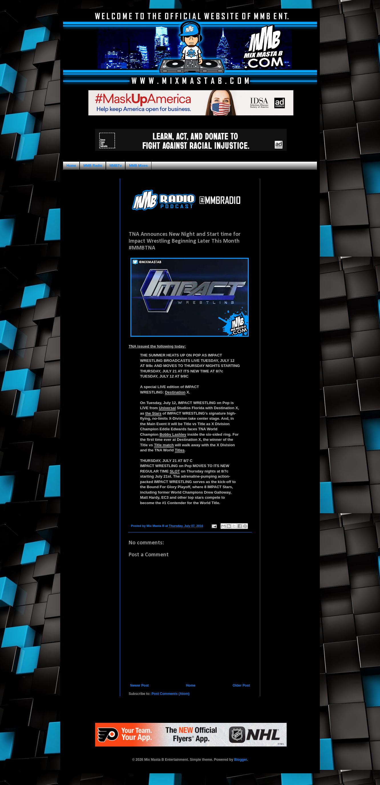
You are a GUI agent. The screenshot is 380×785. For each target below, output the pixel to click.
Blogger (240, 760)
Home (71, 166)
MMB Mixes (138, 166)
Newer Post (139, 685)
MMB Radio (92, 166)
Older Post (241, 685)
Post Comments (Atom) (170, 694)
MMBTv (116, 166)
